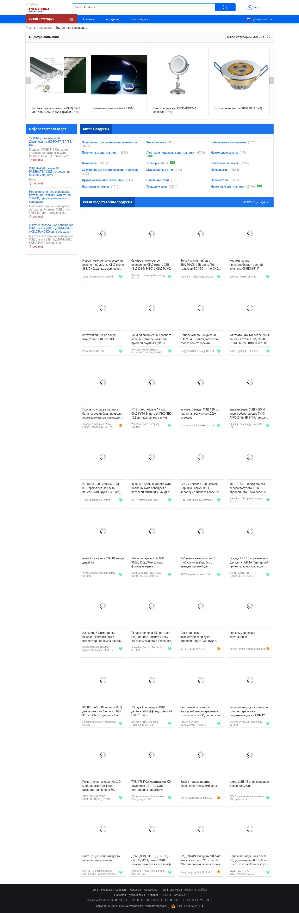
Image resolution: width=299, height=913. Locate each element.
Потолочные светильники (99, 152)
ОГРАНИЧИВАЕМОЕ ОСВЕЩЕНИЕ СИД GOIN (96, 798)
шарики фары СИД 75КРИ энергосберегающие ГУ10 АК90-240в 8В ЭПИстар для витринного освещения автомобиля (247, 414)
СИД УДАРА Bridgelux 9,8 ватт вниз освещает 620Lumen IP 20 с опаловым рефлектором (200, 860)
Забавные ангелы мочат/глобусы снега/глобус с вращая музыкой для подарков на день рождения (199, 563)
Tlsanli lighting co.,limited (96, 500)
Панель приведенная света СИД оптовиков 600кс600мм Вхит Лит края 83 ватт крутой (249, 860)
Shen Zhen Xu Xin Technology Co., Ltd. (245, 723)
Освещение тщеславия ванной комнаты (109, 142)
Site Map (175, 890)
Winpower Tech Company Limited (145, 425)
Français (119, 895)
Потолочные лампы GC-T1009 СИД (238, 108)
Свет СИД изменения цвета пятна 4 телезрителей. (101, 858)
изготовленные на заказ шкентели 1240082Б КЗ (99, 337)
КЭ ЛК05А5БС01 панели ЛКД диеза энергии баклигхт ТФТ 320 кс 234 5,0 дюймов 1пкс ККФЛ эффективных (102, 712)
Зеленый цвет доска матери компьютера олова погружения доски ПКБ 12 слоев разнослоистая (248, 712)
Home (94, 890)
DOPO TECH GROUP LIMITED (196, 797)
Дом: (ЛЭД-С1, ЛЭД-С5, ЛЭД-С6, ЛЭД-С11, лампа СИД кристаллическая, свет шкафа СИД (151, 860)
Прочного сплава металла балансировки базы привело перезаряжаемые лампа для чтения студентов (102, 414)
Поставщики (139, 19)
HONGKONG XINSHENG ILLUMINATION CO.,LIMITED (146, 351)
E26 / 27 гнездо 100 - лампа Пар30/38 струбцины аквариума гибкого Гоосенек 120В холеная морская (199, 488)
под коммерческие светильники (242, 635)
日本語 (165, 895)
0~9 (209, 900)
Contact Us (150, 890)
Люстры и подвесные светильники (170, 152)
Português (179, 895)
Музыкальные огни (159, 169)
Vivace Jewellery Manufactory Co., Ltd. (99, 574)
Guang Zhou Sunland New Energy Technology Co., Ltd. (97, 425)
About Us (135, 890)
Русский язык (257, 19)
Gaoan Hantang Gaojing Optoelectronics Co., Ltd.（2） (99, 649)
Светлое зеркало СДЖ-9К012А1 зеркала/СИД (175, 110)
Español (153, 895)
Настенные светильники (227, 186)
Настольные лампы (224, 152)
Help (163, 890)
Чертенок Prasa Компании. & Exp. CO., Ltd (148, 872)
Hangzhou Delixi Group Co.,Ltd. (197, 351)
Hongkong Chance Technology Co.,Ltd (99, 723)
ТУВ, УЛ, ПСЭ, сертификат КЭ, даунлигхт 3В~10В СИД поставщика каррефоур (151, 785)
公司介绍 (188, 890)
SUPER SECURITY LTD (192, 648)
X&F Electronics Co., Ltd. (144, 500)
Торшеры (152, 163)
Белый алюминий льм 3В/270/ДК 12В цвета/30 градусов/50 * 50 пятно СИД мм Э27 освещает (199, 265)
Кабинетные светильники (228, 142)
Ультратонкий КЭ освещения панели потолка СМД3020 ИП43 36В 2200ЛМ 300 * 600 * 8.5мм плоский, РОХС (249, 339)
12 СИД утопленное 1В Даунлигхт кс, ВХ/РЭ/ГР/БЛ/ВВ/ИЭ (51, 142)
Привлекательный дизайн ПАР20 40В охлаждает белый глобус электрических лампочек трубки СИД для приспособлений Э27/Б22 (200, 339)
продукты (112, 19)
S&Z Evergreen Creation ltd (195, 574)
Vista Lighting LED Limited (243, 351)
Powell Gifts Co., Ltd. (93, 351)
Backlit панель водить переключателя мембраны (198, 783)
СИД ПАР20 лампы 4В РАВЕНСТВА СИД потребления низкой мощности (50, 172)
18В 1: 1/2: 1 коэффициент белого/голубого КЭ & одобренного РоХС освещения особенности (250, 488)
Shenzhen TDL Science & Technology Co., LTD (145, 723)
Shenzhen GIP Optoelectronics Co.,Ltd (246, 500)
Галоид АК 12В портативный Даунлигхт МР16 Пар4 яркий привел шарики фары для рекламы (248, 563)
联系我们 (203, 890)
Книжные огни (156, 142)
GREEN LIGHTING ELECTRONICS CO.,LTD (241, 872)
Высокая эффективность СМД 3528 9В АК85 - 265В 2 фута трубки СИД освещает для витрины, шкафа (56, 110)
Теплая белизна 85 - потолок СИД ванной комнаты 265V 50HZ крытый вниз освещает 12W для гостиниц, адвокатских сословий (151, 637)
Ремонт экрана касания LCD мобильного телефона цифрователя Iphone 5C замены (101, 786)
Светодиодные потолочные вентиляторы (110, 169)
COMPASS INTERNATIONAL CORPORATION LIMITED (146, 574)
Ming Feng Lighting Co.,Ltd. (195, 872)
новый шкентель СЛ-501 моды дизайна (103, 560)
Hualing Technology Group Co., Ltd (246, 425)
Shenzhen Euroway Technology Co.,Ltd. (148, 277)
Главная (88, 19)
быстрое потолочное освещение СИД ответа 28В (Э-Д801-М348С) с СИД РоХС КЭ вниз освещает (51, 228)
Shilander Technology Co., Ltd (196, 276)
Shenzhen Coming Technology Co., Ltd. (148, 649)
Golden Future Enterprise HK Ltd (247, 648)
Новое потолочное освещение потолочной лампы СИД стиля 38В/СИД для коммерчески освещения (50, 196)
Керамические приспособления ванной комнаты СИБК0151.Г (246, 264)
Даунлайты (90, 163)
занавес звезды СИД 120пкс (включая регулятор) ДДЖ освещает (199, 413)
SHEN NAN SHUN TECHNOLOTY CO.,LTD (241, 574)
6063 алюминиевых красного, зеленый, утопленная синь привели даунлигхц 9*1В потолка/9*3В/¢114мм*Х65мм (152, 339)
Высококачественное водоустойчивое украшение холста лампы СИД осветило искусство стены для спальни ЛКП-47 (200, 712)
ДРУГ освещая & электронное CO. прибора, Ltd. (246, 798)
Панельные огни (157, 180)
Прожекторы (220, 180)
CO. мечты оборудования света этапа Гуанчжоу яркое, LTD (99, 872)
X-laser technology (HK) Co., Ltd (197, 425)
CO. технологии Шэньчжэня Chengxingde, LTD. (147, 798)
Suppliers (120, 890)
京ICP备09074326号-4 (187, 906)
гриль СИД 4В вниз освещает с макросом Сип (249, 783)
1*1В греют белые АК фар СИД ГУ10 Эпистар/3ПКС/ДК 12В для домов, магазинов (151, 413)
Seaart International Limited (97, 276)
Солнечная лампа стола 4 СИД (113, 108)
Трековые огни (156, 186)
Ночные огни (220, 169)
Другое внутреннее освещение (103, 180)
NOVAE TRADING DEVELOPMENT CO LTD (193, 723)
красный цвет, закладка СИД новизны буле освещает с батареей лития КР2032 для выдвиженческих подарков (151, 488)
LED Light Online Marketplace (196, 500)
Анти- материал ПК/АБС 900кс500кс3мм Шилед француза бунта (147, 562)
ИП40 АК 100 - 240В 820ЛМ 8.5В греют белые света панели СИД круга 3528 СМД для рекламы (102, 488)
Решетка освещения (225, 163)
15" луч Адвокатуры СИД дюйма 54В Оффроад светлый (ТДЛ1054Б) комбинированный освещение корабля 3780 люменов (152, 712)
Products (106, 890)
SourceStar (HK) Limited (242, 276)
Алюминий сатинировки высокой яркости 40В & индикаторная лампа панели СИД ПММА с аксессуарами (102, 637)
